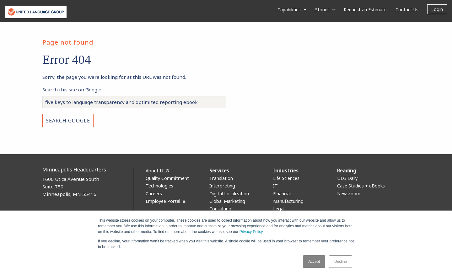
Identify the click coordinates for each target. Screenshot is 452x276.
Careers (154, 194)
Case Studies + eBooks (361, 186)
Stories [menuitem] (322, 10)
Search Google (68, 120)
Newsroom (348, 194)
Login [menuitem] (437, 9)
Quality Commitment (167, 178)
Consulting (220, 209)
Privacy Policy (251, 232)
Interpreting (222, 186)
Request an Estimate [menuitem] (365, 10)
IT (275, 186)
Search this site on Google (71, 89)
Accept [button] (314, 261)
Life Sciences (286, 178)
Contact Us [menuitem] (407, 10)
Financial (282, 194)
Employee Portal (163, 201)
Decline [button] (340, 261)
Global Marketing (227, 201)
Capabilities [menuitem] (289, 10)
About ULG (157, 171)
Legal (278, 209)
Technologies (159, 186)
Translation (221, 178)
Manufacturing (288, 201)
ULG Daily (347, 178)
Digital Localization (229, 194)
